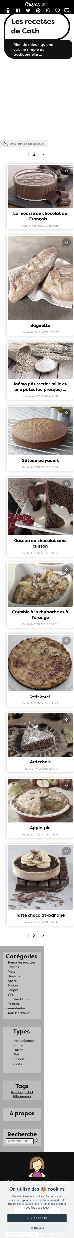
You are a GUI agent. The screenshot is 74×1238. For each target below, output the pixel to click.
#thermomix (22, 1096)
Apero (17, 1064)
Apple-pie (40, 827)
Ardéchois (40, 762)
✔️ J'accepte (37, 1218)
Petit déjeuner (24, 1041)
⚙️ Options (37, 1228)
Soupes (13, 990)
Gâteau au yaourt (40, 460)
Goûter (18, 1045)
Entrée (18, 1050)
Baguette (40, 325)
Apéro (12, 981)
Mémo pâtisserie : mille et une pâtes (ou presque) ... (40, 386)
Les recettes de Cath (33, 26)
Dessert (19, 1059)
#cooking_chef (22, 1092)
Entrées (13, 967)
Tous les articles (19, 1013)
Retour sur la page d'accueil (26, 143)
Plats (11, 972)
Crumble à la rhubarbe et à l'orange (40, 614)
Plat (16, 1054)
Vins (11, 995)
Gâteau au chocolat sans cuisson (40, 543)
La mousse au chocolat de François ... (40, 216)
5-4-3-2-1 (40, 696)
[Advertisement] (36, 98)
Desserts (14, 976)
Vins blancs (21, 999)
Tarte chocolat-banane (40, 915)
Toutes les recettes (21, 962)
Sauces (13, 985)
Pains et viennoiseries (15, 1006)
